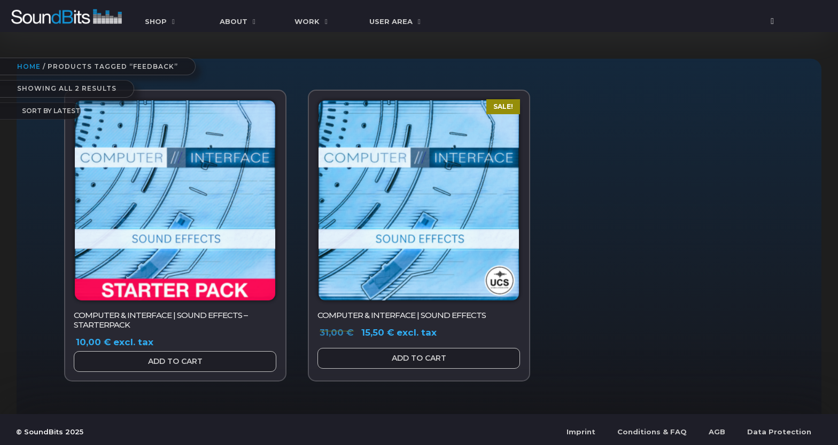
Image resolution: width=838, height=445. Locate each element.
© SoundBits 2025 (49, 431)
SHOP (161, 21)
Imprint (581, 431)
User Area (396, 21)
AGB (717, 431)
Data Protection (779, 431)
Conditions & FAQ (652, 431)
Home (29, 66)
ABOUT (239, 21)
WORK (312, 21)
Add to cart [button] (175, 361)
